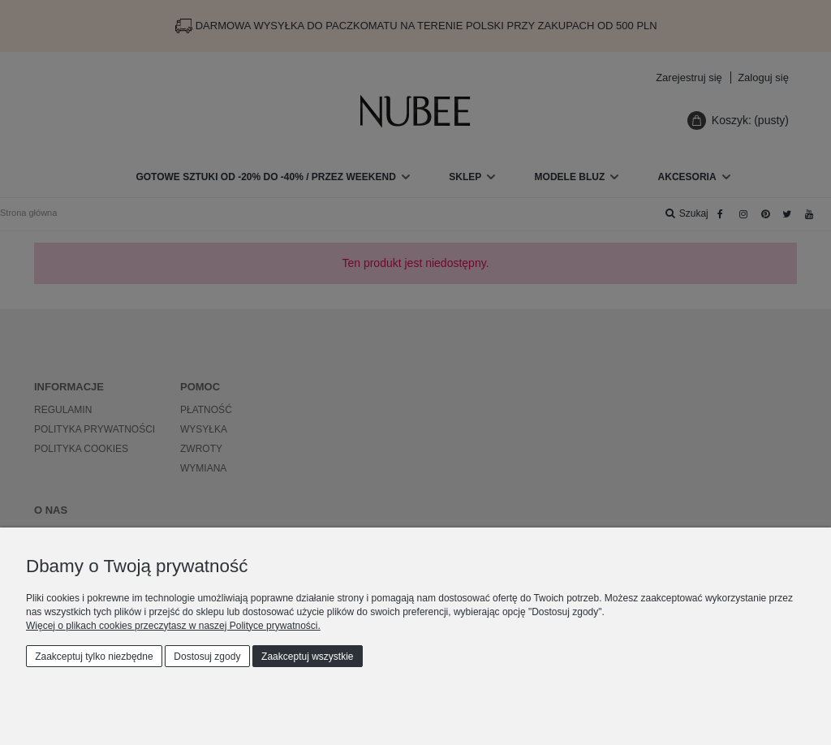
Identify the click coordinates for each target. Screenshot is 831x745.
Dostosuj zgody (207, 656)
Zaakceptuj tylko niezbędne (94, 656)
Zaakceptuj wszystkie (307, 656)
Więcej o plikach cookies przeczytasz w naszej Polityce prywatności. (173, 625)
